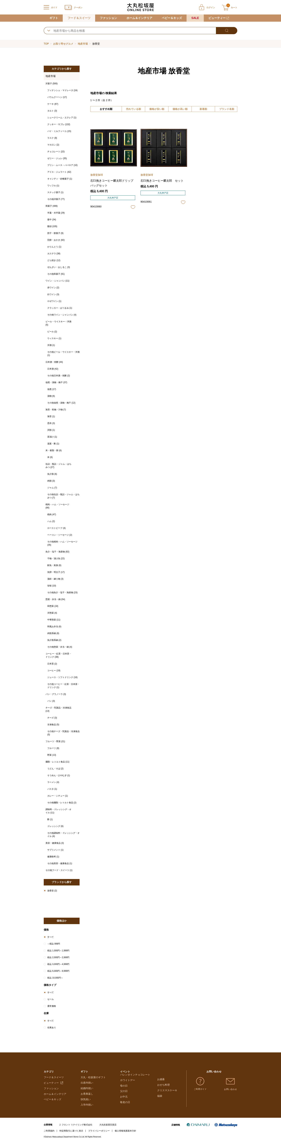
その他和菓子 (56, 274)
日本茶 (52, 663)
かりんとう (54, 247)
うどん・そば (55, 768)
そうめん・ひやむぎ (58, 775)
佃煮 (51, 389)
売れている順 (133, 109)
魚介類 (52, 474)
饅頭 (52, 226)
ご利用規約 (49, 1133)
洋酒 (51, 345)
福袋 (159, 1096)
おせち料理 (163, 1085)
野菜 (51, 755)
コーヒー (53, 670)
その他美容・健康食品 (59, 863)
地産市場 (83, 43)
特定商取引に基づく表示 (71, 1133)
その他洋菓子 (56, 199)
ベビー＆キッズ (172, 18)
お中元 (124, 1101)
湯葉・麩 (53, 443)
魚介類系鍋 (54, 640)
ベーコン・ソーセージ (59, 535)
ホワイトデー (127, 1085)
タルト (52, 111)
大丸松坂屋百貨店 (107, 1127)
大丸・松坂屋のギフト (93, 1079)
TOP (46, 43)
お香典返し (87, 1096)
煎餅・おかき (56, 240)
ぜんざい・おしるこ (58, 267)
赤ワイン (53, 287)
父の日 (124, 1096)
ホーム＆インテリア (139, 18)
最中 (51, 219)
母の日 (124, 1090)
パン (51, 701)
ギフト (53, 18)
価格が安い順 (156, 109)
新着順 (203, 109)
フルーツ (53, 748)
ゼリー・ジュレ (57, 158)
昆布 (51, 423)
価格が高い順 (180, 109)
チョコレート (56, 151)
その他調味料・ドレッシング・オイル (63, 834)
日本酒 (52, 369)
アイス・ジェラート (59, 172)
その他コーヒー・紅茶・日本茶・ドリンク (63, 686)
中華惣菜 (53, 619)
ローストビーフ (56, 528)
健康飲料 (53, 856)
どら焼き (53, 260)
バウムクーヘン (57, 97)
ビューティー (217, 18)
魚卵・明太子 (56, 572)
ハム (51, 521)
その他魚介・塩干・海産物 (62, 592)
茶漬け (52, 437)
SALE (195, 18)
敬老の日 (125, 1107)
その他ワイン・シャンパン (61, 315)
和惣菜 (52, 606)
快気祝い (86, 1101)
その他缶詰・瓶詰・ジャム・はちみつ (63, 496)
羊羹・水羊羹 (56, 213)
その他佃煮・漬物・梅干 (61, 403)
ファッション (108, 18)
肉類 (51, 481)
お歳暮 (161, 1079)
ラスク (52, 138)
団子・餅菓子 (55, 233)
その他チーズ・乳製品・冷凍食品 (63, 733)
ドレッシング (55, 826)
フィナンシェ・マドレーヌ (62, 90)
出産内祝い (87, 1085)
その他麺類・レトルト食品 (61, 802)
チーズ (52, 718)
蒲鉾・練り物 (55, 579)
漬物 (51, 396)
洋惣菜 (52, 613)
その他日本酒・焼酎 (58, 375)
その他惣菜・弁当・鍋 (59, 647)
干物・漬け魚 (56, 558)
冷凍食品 (53, 724)
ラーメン (53, 782)
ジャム (52, 487)
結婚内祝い (87, 1090)
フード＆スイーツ (79, 18)
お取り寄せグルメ (63, 43)
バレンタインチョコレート (135, 1079)
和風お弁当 (54, 626)
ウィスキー (54, 338)
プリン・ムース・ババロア (62, 165)
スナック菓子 (55, 192)
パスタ (52, 789)
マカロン (53, 145)
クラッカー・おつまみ (59, 308)
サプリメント (55, 850)
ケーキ (52, 104)
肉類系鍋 (53, 633)
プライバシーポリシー (99, 1133)
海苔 (51, 416)
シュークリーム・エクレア (61, 117)
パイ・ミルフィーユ (59, 131)
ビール (52, 331)
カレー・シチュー (57, 796)
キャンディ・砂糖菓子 (59, 179)
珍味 (51, 585)
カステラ (53, 253)
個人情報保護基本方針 (125, 1133)
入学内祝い (87, 1107)
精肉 (51, 514)
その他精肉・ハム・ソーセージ (62, 543)
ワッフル (53, 185)
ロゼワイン (54, 301)
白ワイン (53, 294)
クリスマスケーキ (167, 1090)
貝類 (51, 430)
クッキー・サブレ (58, 124)
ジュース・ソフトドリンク (62, 677)
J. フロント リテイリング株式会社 (75, 1127)
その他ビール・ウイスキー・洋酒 (63, 353)
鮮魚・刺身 (54, 565)
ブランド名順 (226, 109)
